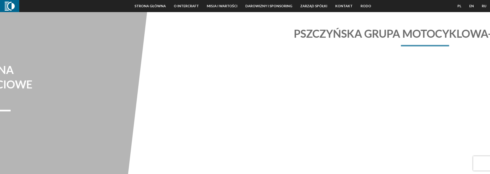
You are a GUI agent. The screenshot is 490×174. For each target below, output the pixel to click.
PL (459, 6)
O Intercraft (186, 6)
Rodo (366, 6)
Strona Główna (150, 6)
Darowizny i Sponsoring (268, 6)
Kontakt (344, 6)
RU (484, 6)
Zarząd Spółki (313, 6)
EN (471, 6)
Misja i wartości (222, 6)
